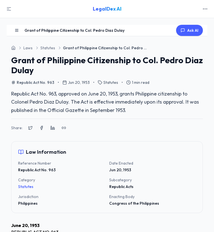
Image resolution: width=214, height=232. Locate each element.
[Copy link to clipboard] (63, 127)
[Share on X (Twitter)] (30, 127)
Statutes (25, 186)
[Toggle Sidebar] (8, 8)
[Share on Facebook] (41, 127)
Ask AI (189, 30)
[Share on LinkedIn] (52, 127)
